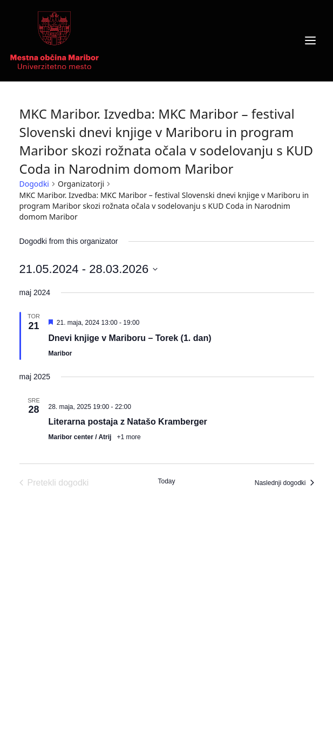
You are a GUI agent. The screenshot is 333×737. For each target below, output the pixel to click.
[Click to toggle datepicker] (88, 269)
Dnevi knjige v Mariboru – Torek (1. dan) (130, 338)
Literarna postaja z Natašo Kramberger (128, 421)
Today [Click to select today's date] (166, 481)
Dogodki (34, 184)
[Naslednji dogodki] (284, 483)
